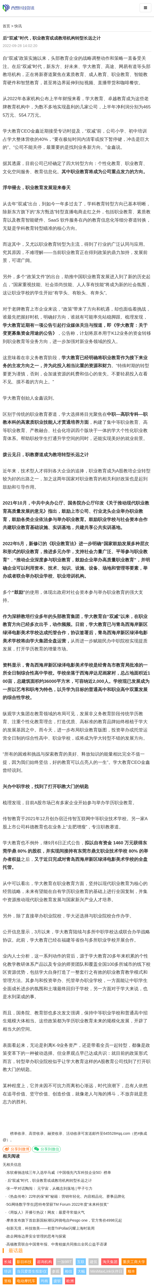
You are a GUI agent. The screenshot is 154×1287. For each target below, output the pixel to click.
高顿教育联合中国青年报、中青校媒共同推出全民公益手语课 (56, 1244)
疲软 (57, 1281)
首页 (6, 26)
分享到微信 (46, 1149)
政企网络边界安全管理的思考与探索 (36, 1236)
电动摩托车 (26, 1281)
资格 (7, 1281)
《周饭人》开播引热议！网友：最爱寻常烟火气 (45, 1212)
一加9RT (64, 1262)
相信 (68, 1271)
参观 (55, 1271)
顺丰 (131, 1271)
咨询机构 (44, 1262)
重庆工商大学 (134, 1262)
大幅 (81, 1271)
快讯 (18, 26)
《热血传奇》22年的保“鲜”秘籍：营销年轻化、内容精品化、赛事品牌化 (65, 1196)
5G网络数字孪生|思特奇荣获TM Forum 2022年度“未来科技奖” (57, 1204)
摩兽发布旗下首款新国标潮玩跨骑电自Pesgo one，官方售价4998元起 (64, 1220)
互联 (80, 1262)
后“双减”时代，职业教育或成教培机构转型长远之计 (49, 1180)
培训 (7, 1271)
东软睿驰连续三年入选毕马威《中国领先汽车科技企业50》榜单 (58, 1172)
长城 (7, 1262)
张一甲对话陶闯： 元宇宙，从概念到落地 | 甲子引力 (49, 1188)
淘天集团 (110, 1262)
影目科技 (24, 1262)
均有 (44, 1281)
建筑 (93, 1262)
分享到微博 (16, 1149)
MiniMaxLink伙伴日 (106, 1271)
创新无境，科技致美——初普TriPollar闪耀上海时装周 (50, 1228)
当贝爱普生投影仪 (32, 1271)
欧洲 (70, 1281)
